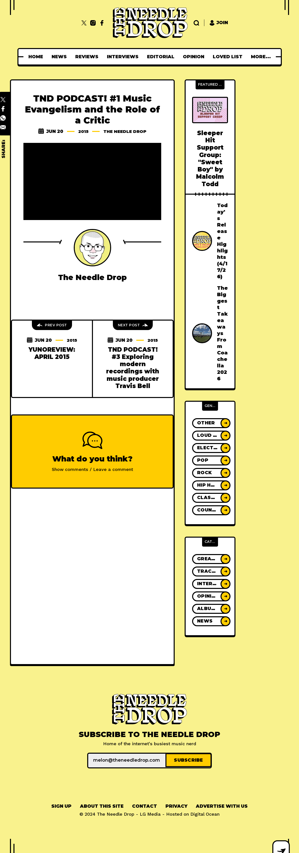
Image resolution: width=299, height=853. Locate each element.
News (60, 56)
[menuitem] (37, 56)
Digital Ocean (205, 813)
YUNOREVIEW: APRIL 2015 (51, 353)
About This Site (102, 805)
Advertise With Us (222, 805)
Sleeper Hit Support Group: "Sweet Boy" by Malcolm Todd (210, 158)
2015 (81, 131)
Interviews (124, 56)
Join (218, 23)
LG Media (150, 813)
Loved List (229, 56)
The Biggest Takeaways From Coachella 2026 (222, 333)
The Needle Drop (125, 131)
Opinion (195, 56)
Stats (260, 56)
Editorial (162, 56)
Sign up (61, 805)
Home (37, 56)
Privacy (176, 805)
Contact (144, 805)
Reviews (88, 56)
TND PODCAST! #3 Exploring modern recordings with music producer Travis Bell (132, 368)
